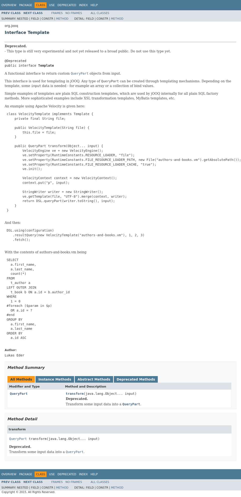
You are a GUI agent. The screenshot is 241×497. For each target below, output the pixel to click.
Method (62, 18)
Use (52, 5)
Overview (8, 5)
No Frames (73, 13)
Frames (57, 13)
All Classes (100, 13)
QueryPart (19, 393)
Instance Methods (54, 379)
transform (74, 393)
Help (94, 5)
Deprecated (67, 5)
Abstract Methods (94, 379)
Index (83, 5)
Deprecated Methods (136, 379)
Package (25, 5)
